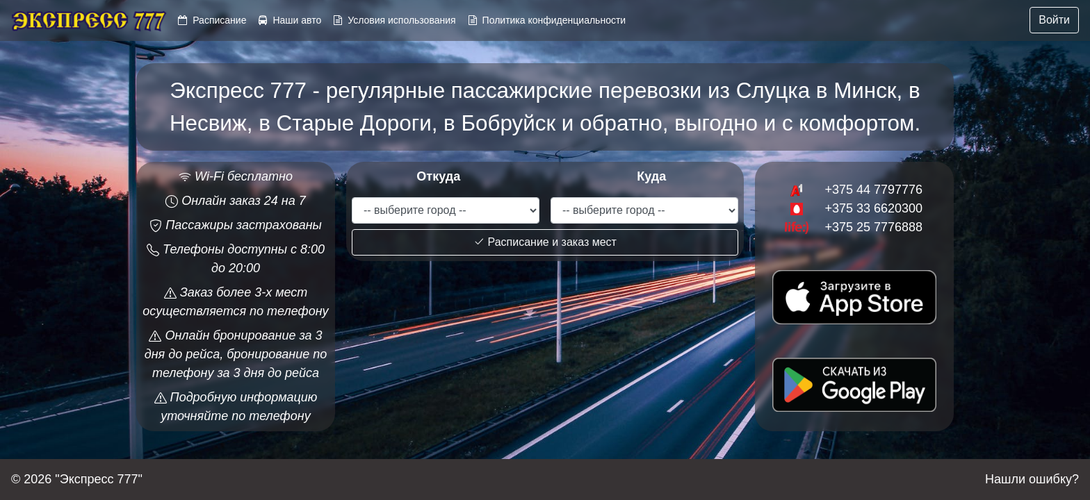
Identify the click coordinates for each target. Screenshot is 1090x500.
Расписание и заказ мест (545, 242)
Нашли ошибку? (1032, 479)
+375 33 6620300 (873, 208)
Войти (1054, 20)
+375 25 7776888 (873, 227)
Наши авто (296, 20)
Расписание (219, 20)
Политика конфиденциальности (554, 20)
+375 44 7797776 (873, 190)
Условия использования (401, 20)
